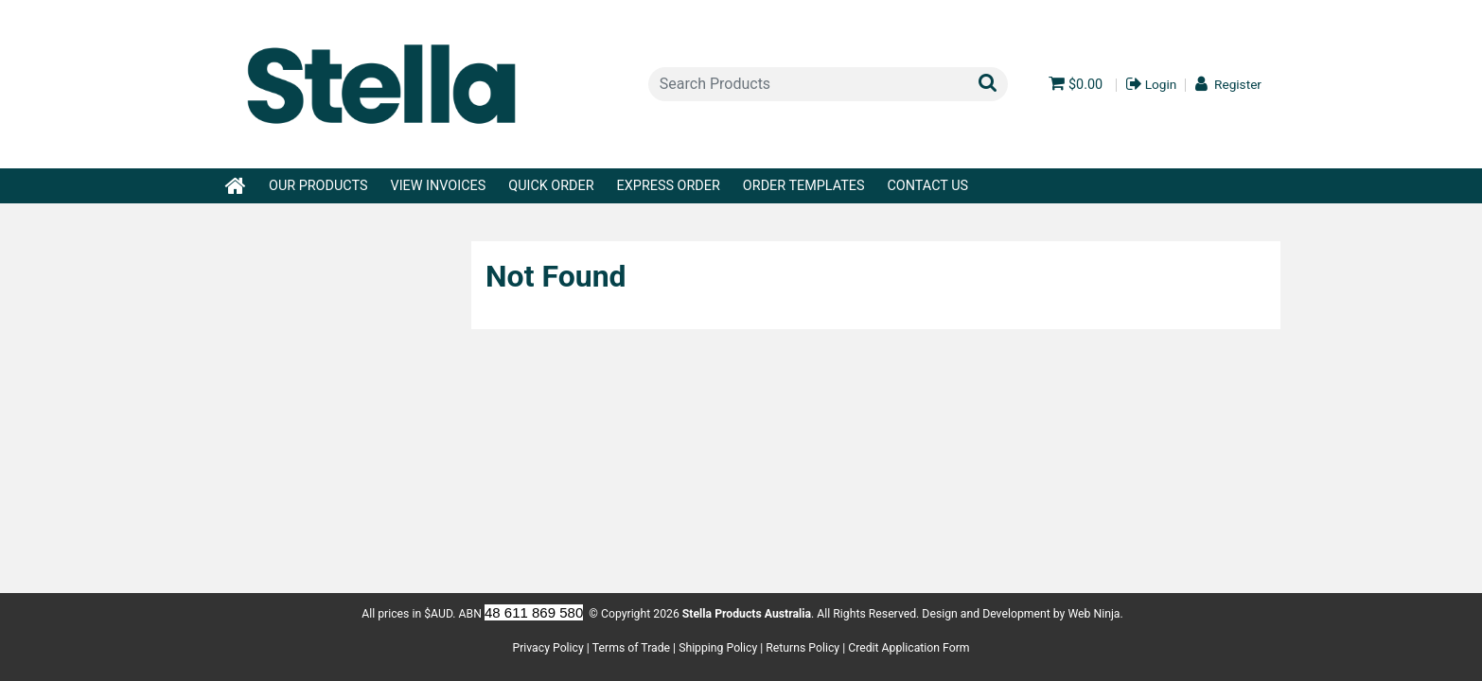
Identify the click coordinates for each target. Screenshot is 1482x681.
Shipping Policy (718, 648)
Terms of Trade (631, 648)
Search (988, 82)
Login (1161, 85)
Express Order (668, 186)
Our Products (318, 186)
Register (1237, 85)
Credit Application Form (908, 648)
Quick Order (550, 186)
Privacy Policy (547, 648)
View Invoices (437, 186)
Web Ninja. (1094, 613)
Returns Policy (802, 648)
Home (236, 179)
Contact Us (928, 186)
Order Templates (804, 186)
